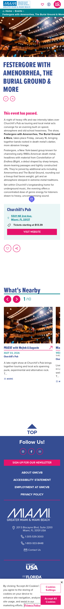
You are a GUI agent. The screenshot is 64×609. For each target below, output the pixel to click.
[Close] (62, 582)
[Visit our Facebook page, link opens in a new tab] (31, 451)
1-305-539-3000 (34, 536)
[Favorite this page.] (5, 98)
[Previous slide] (7, 299)
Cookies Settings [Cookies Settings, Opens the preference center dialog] (50, 588)
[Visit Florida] (32, 576)
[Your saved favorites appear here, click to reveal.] (42, 4)
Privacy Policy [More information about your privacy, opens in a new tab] (32, 605)
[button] (49, 309)
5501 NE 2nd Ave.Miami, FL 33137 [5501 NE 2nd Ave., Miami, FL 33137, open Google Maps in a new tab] (21, 217)
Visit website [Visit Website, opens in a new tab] (32, 232)
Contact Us (34, 549)
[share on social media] (12, 98)
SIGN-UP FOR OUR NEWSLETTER (32, 462)
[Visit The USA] (32, 567)
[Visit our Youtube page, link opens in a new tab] (40, 451)
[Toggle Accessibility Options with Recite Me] (49, 4)
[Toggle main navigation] (57, 4)
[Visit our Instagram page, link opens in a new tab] (23, 451)
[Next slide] (16, 299)
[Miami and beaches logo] (32, 514)
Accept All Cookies (51, 600)
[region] (32, 594)
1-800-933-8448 (34, 543)
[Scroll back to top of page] (32, 430)
